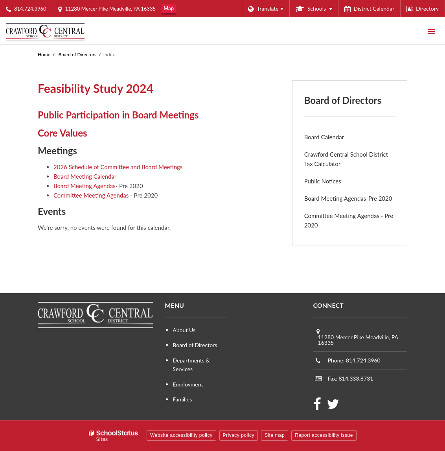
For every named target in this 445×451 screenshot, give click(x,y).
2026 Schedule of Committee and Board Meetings (117, 166)
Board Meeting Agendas (84, 185)
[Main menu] (431, 31)
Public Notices (322, 181)
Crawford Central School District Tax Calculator (346, 159)
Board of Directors (78, 54)
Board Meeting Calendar (84, 176)
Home (44, 54)
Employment (188, 384)
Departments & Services (191, 364)
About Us (184, 330)
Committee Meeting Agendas (91, 195)
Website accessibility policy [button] (181, 435)
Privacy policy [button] (238, 435)
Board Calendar (324, 136)
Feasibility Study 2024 (95, 88)
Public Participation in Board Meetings (118, 114)
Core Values (62, 133)
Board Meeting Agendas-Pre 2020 (348, 198)
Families (182, 399)
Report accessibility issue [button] (324, 435)
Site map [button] (275, 435)
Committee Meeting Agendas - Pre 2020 (348, 220)
